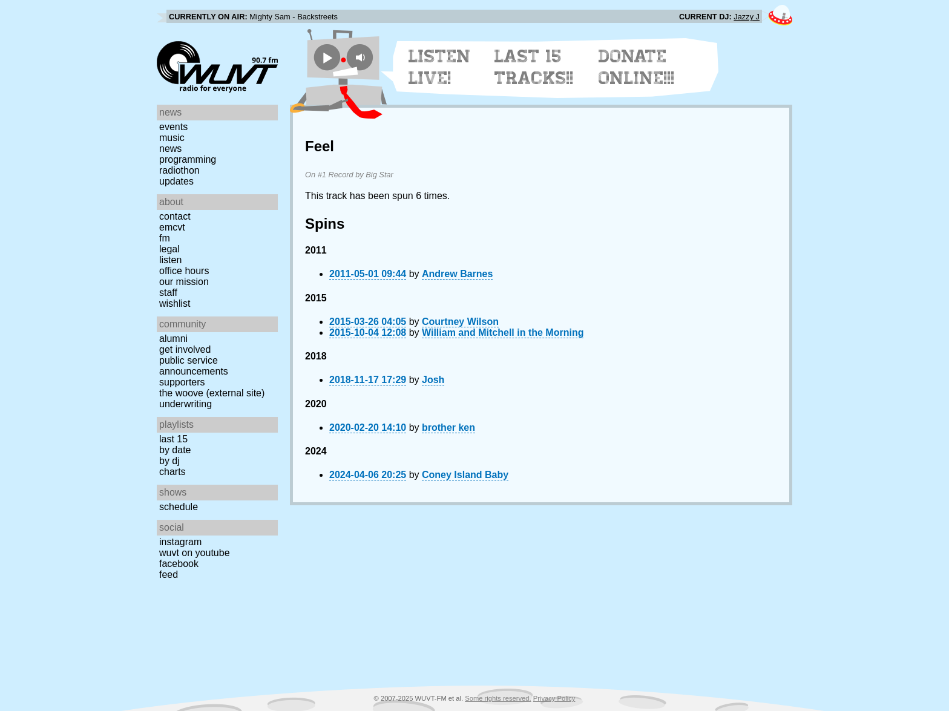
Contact (175, 216)
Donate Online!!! (637, 67)
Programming (187, 159)
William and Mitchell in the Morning (502, 332)
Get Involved (185, 349)
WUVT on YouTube (194, 553)
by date (175, 450)
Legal (169, 249)
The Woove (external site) (211, 393)
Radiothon (179, 170)
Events (173, 127)
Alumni (173, 338)
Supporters (182, 382)
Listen (170, 260)
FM (164, 238)
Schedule (178, 507)
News (170, 148)
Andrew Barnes (457, 274)
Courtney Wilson (460, 321)
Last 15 (173, 439)
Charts (172, 472)
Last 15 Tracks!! (534, 67)
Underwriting (185, 404)
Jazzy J (747, 16)
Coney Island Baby (465, 475)
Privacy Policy (554, 698)
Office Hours (184, 271)
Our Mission (184, 282)
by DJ (169, 461)
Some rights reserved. (498, 698)
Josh (433, 380)
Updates (176, 181)
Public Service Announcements (193, 365)
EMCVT (172, 227)
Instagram (180, 542)
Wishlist (175, 303)
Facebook (179, 564)
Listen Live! (440, 67)
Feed (168, 574)
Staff (168, 292)
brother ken (448, 427)
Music (172, 138)
